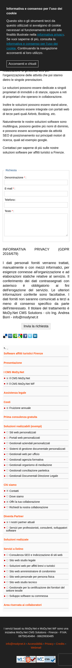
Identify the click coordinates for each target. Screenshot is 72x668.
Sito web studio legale (22, 560)
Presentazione (13, 362)
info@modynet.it (15, 643)
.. (7, 348)
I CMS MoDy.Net (14, 372)
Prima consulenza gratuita (20, 416)
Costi (7, 402)
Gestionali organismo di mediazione (30, 464)
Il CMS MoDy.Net (19, 378)
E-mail (9, 188)
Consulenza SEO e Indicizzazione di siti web (35, 554)
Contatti (14, 490)
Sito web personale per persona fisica (31, 576)
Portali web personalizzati (24, 437)
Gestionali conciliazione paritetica (29, 470)
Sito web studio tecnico (23, 582)
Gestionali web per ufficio (24, 454)
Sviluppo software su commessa (28, 595)
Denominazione (15, 177)
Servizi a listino (13, 548)
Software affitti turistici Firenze (23, 353)
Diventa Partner (13, 516)
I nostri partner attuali (22, 522)
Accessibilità (35, 643)
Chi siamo (10, 484)
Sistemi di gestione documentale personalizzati (37, 448)
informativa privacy (50, 34)
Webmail (36, 647)
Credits (60, 643)
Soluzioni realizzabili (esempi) (23, 426)
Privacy (49, 643)
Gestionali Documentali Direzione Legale (33, 475)
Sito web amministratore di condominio (32, 571)
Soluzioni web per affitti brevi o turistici (32, 565)
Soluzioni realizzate (16, 539)
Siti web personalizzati (22, 432)
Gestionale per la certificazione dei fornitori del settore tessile (35, 589)
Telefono (10, 199)
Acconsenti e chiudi (22, 64)
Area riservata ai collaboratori (23, 604)
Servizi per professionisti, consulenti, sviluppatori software (36, 529)
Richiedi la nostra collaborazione (28, 507)
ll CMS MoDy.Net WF (22, 383)
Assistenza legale (15, 392)
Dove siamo (16, 496)
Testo (9, 211)
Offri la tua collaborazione (24, 501)
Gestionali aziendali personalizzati (29, 443)
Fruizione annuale (20, 407)
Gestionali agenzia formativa (26, 459)
